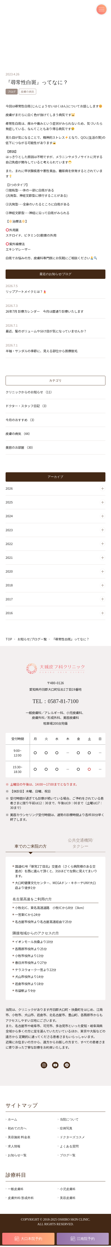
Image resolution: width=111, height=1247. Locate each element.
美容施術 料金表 (19, 1138)
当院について (69, 1120)
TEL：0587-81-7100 (55, 702)
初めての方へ (17, 1129)
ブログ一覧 (67, 1156)
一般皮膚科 (15, 1190)
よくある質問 (69, 1147)
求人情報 (14, 1147)
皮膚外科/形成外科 (21, 1199)
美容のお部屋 (20, 447)
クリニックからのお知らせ (30, 392)
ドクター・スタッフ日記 (27, 406)
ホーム (12, 1120)
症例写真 (66, 1129)
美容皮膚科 (67, 1199)
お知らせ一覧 (17, 1156)
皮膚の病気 (19, 434)
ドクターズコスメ (72, 1138)
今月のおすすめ (21, 420)
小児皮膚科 (67, 1190)
